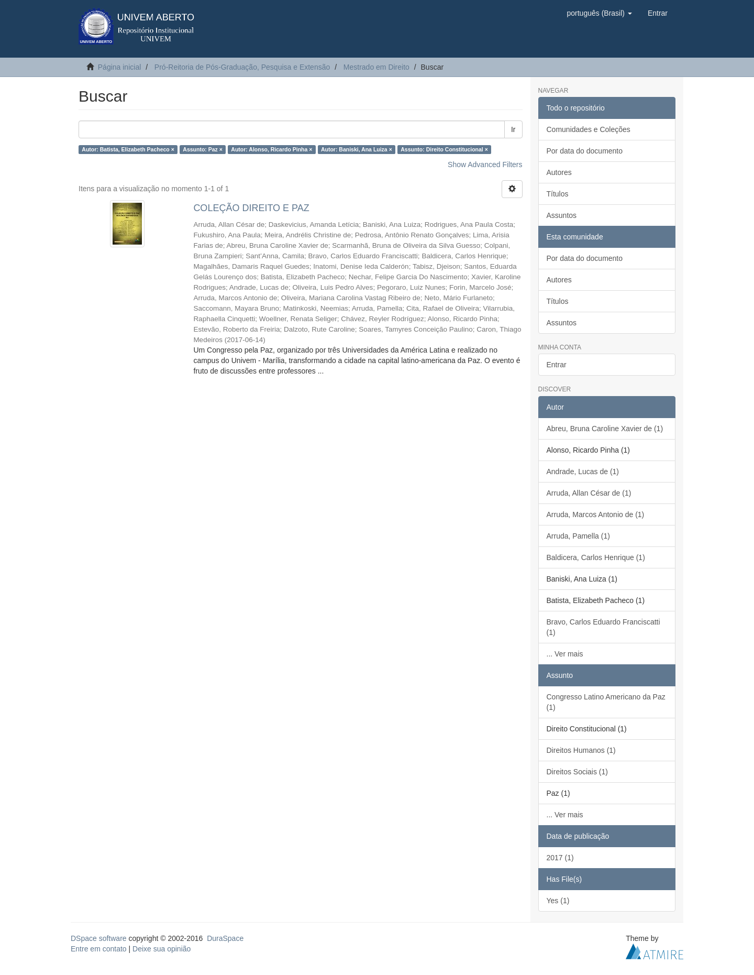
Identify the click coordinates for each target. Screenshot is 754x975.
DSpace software (99, 938)
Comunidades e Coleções (588, 129)
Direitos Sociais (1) (577, 772)
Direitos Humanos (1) (581, 750)
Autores (559, 172)
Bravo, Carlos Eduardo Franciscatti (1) (603, 627)
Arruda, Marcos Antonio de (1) (596, 514)
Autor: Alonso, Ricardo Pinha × (271, 149)
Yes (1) (558, 900)
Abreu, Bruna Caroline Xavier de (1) (605, 428)
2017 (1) (560, 857)
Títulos (558, 194)
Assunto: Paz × (203, 149)
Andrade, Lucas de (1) (583, 471)
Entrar (557, 364)
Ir (513, 129)
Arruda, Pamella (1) (578, 536)
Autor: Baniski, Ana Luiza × (356, 149)
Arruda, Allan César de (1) (589, 493)
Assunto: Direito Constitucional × (444, 149)
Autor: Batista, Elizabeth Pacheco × (128, 149)
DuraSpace (225, 938)
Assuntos (562, 215)
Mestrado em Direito (376, 67)
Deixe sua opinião (161, 949)
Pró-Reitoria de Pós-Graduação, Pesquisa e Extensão (242, 67)
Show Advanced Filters (485, 164)
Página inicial (119, 67)
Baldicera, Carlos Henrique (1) (596, 557)
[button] (599, 13)
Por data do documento (585, 151)
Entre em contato (99, 949)
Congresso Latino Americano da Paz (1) (606, 702)
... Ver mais (565, 654)
